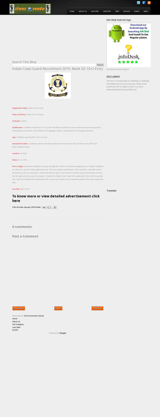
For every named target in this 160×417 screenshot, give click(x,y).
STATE (15, 330)
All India (19, 207)
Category (107, 11)
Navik (38, 207)
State (117, 11)
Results (127, 11)
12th (14, 207)
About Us (83, 11)
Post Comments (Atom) (34, 316)
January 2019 (29, 207)
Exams (136, 11)
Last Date (95, 11)
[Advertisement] (37, 39)
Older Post (97, 308)
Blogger (63, 333)
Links (146, 11)
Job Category (18, 324)
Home (72, 11)
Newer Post (18, 308)
